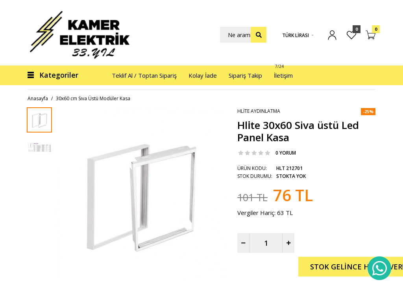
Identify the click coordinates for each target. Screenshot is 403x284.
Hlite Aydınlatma (258, 111)
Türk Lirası (295, 35)
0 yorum (285, 152)
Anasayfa (38, 98)
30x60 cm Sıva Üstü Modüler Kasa (93, 98)
